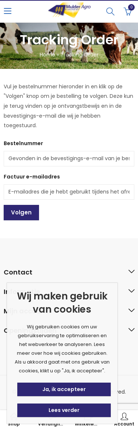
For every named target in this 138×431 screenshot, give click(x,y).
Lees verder (64, 410)
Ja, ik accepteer (64, 389)
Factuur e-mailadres (32, 176)
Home (47, 54)
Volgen (21, 212)
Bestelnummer (23, 143)
